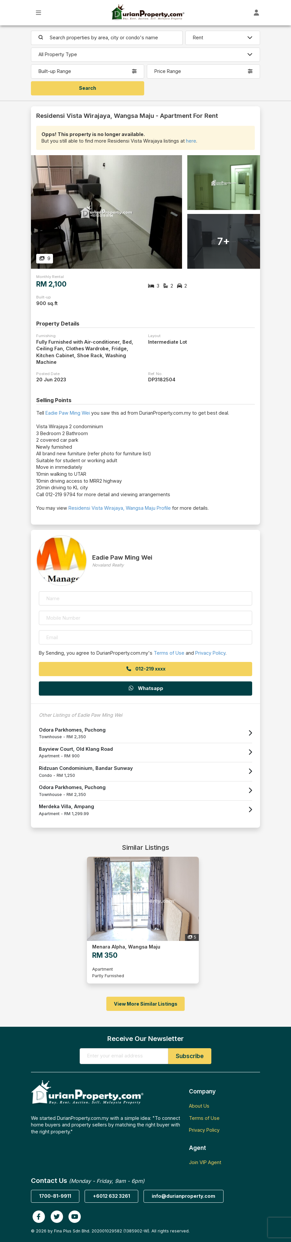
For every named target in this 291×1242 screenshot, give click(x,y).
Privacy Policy (210, 653)
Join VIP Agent (205, 1162)
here (191, 141)
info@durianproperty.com (183, 1196)
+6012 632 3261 (111, 1196)
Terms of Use (169, 653)
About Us (199, 1106)
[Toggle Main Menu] (38, 12)
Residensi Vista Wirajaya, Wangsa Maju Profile (119, 508)
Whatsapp (145, 688)
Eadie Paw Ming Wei (67, 413)
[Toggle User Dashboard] (256, 12)
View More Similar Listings (145, 1004)
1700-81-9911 (55, 1196)
